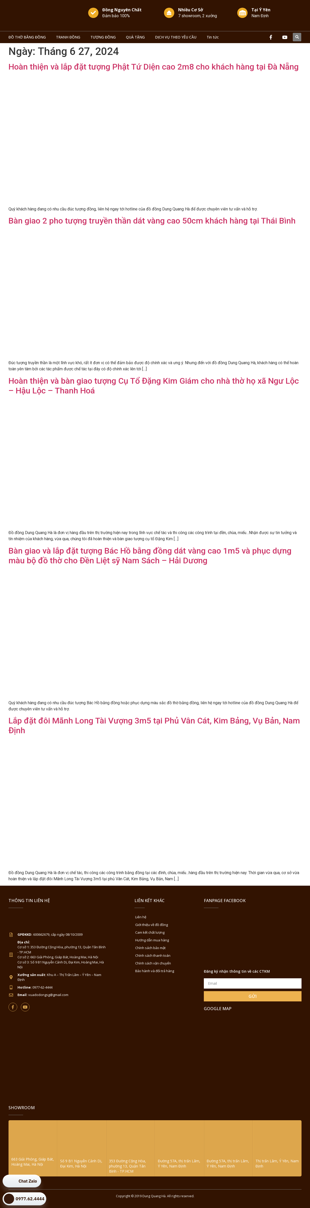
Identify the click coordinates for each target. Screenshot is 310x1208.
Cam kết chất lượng (150, 932)
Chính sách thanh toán (152, 955)
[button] (297, 37)
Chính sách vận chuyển (153, 963)
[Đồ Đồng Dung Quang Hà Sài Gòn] (253, 1054)
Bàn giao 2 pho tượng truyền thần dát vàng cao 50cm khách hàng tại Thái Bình (152, 221)
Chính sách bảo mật (150, 947)
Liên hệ (140, 917)
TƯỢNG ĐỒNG (103, 37)
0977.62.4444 (30, 1198)
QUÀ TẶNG (135, 37)
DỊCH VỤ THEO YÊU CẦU (175, 37)
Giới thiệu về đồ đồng (151, 924)
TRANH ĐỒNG (68, 37)
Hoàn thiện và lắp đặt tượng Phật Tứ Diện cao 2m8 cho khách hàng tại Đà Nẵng (153, 67)
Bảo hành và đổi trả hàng (154, 971)
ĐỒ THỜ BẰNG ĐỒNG (27, 37)
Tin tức (213, 37)
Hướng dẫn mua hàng (152, 940)
